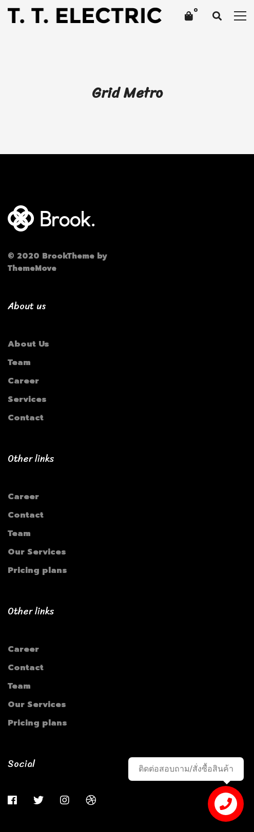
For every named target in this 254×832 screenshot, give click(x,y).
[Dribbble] (91, 800)
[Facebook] (12, 800)
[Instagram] (64, 800)
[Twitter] (38, 800)
